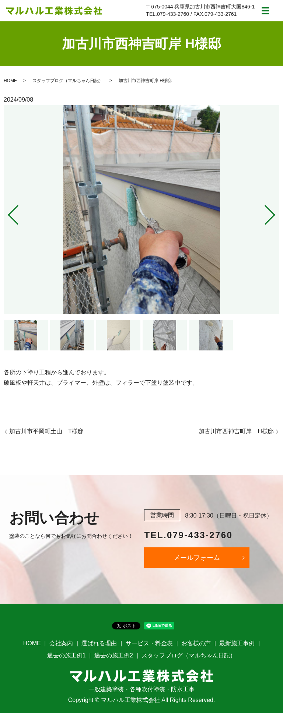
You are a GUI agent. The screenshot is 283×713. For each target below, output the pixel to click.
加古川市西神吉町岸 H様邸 (236, 431)
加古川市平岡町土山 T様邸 (46, 431)
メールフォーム (197, 557)
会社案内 (61, 643)
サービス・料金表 (149, 643)
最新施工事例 (237, 643)
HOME (10, 80)
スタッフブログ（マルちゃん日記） (67, 80)
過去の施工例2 (113, 655)
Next (276, 212)
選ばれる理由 (99, 643)
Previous (7, 212)
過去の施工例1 (66, 655)
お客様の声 (196, 643)
